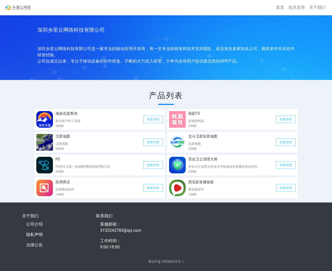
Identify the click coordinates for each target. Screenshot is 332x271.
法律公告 (34, 244)
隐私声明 (34, 234)
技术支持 (296, 7)
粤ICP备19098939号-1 (166, 262)
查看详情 (153, 119)
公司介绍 (34, 224)
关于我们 (317, 7)
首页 (280, 7)
